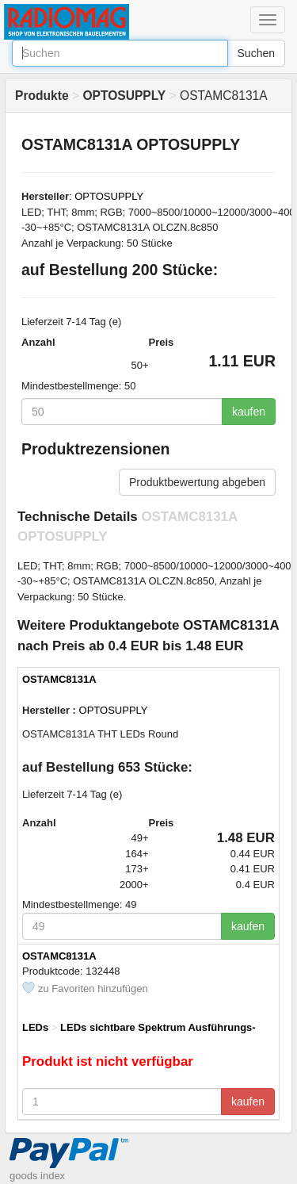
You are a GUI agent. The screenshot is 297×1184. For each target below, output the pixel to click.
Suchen (256, 53)
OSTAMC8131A (59, 679)
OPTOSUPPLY (108, 196)
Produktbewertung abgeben (197, 482)
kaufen (248, 411)
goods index (37, 1176)
